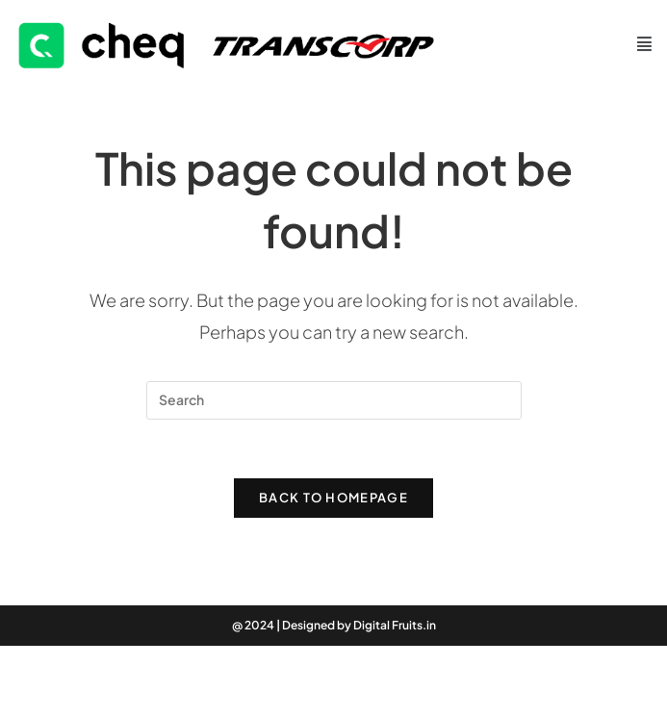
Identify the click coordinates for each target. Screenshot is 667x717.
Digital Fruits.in (394, 625)
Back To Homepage (333, 497)
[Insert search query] (334, 400)
